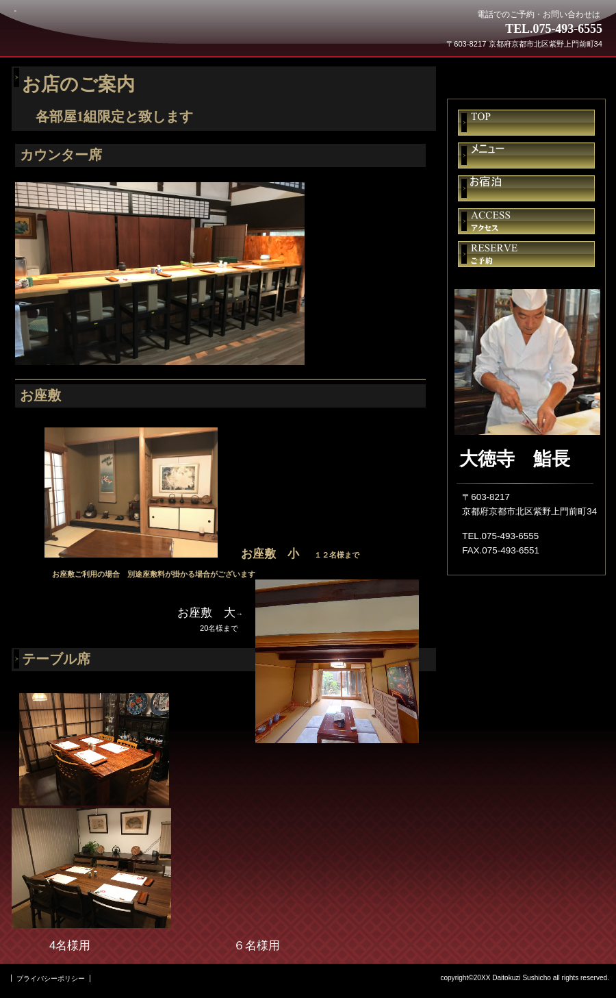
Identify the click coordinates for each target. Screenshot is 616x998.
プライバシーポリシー (50, 978)
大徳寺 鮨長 (115, 35)
